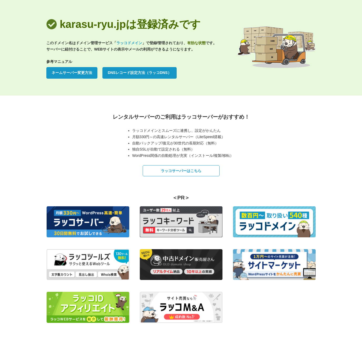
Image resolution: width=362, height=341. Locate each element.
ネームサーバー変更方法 (72, 73)
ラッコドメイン (129, 43)
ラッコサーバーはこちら (181, 171)
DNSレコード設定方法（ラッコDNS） (139, 73)
